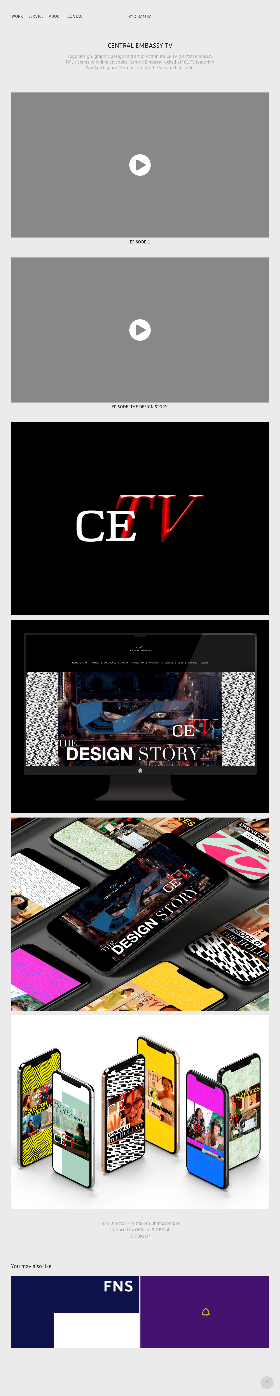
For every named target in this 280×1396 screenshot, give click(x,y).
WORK (17, 16)
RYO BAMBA (140, 16)
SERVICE (36, 16)
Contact (75, 16)
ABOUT (55, 16)
